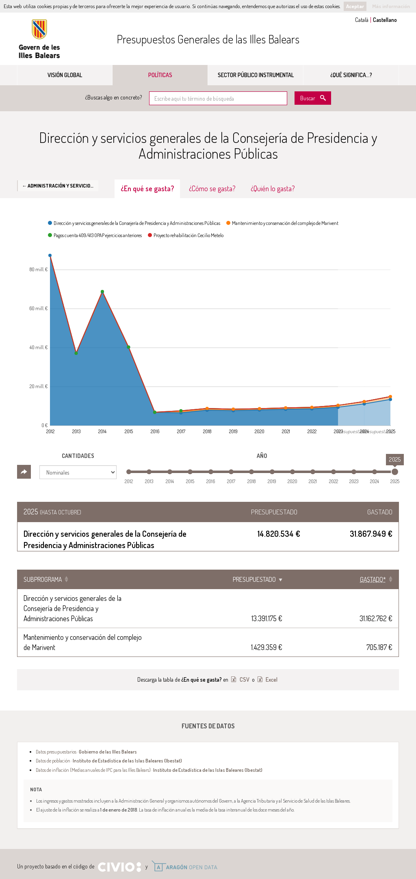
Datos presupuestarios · (86, 721)
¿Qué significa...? (351, 74)
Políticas (160, 74)
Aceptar (355, 6)
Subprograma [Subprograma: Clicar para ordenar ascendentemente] (43, 579)
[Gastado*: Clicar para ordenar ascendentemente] (373, 579)
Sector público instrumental (256, 74)
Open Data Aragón (184, 835)
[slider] (395, 472)
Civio (119, 837)
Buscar (307, 98)
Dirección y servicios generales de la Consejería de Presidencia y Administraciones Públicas (146, 598)
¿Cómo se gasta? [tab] (212, 188)
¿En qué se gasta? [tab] (147, 188)
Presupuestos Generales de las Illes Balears (208, 39)
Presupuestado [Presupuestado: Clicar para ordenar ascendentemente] (313, 579)
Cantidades (78, 455)
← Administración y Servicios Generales (60, 185)
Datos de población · (109, 730)
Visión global (65, 74)
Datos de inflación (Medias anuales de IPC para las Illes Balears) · (149, 739)
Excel (270, 649)
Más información (391, 6)
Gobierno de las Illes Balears (39, 39)
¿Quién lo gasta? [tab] (273, 188)
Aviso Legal (98, 857)
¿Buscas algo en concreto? (113, 97)
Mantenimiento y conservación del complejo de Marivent (99, 616)
